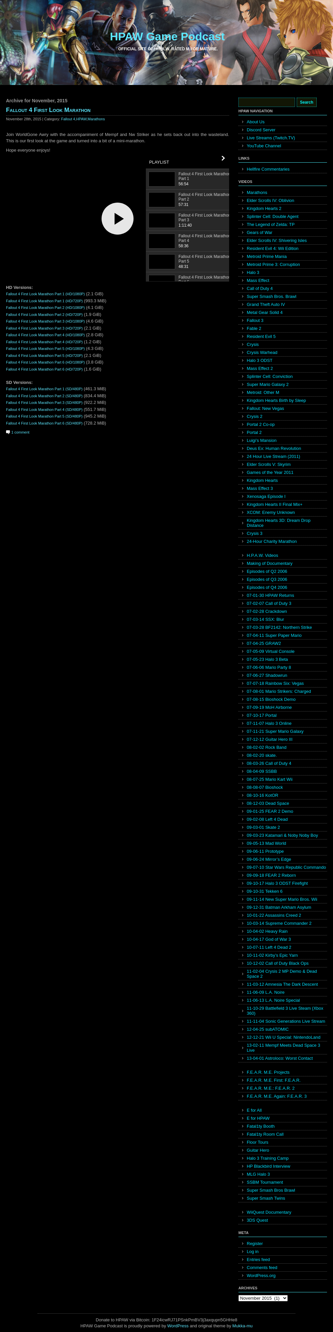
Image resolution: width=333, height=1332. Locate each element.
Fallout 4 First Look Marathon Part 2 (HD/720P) (44, 315)
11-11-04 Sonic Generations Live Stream (286, 1021)
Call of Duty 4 (260, 288)
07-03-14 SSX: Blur (265, 619)
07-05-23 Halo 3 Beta (267, 659)
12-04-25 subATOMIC (268, 1029)
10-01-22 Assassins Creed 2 (274, 915)
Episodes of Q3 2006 (267, 579)
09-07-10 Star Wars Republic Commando (286, 867)
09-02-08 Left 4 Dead (267, 819)
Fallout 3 (255, 320)
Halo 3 (253, 272)
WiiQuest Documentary (269, 1212)
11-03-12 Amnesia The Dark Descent (282, 984)
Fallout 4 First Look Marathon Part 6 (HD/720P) (44, 369)
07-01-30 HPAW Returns (270, 595)
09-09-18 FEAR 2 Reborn (271, 875)
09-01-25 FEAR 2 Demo (270, 811)
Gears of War (259, 232)
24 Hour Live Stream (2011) (273, 456)
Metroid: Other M (263, 392)
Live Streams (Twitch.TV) (271, 137)
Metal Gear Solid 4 (265, 312)
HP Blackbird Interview (268, 1166)
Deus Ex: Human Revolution (274, 448)
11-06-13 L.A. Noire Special (273, 1000)
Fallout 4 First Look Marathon (48, 110)
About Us (255, 121)
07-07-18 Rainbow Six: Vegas (275, 683)
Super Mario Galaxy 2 (268, 384)
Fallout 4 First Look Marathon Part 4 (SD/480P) (44, 410)
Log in (252, 1251)
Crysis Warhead (262, 352)
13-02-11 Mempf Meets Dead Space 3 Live (283, 1048)
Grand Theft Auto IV (266, 304)
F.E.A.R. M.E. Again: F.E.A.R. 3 (277, 1096)
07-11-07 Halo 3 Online (269, 723)
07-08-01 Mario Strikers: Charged (279, 691)
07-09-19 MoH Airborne (269, 707)
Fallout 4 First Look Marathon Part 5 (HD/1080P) (45, 349)
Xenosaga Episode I (266, 496)
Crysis (253, 344)
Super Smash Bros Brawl (271, 1190)
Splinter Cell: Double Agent (272, 216)
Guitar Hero (258, 1150)
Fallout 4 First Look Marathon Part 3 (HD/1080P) (45, 321)
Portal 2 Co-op (261, 424)
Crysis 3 (254, 533)
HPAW (81, 119)
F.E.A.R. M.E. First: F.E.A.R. (274, 1080)
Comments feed (262, 1267)
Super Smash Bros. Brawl (271, 296)
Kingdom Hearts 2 (264, 208)
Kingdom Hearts (262, 480)
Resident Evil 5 (261, 336)
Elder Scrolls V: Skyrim (269, 464)
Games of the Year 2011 (270, 472)
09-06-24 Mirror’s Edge (269, 859)
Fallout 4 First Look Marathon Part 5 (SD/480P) (44, 416)
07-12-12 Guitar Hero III (269, 739)
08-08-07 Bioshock (265, 787)
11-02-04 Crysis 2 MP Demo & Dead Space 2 (282, 974)
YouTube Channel (264, 145)
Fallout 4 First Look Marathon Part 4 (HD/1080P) (45, 335)
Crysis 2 (254, 416)
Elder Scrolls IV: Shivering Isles (277, 240)
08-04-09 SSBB (262, 771)
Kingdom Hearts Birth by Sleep (276, 400)
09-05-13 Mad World (266, 843)
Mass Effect (258, 280)
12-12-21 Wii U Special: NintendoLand (283, 1037)
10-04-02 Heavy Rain (267, 931)
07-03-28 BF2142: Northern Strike (279, 627)
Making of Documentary (269, 563)
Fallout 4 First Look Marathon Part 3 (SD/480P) (44, 403)
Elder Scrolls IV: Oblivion (270, 200)
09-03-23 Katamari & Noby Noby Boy (282, 835)
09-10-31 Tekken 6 (264, 891)
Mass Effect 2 (260, 368)
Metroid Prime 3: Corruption (273, 264)
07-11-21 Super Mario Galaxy (275, 731)
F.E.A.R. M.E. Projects (268, 1072)
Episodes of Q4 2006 (267, 587)
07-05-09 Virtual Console (271, 651)
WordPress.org (261, 1275)
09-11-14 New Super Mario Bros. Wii (282, 899)
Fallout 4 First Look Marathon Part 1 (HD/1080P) (45, 294)
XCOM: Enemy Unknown (271, 512)
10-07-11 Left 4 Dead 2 (269, 947)
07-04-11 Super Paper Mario (274, 635)
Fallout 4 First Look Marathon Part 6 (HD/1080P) (45, 362)
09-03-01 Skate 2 (263, 827)
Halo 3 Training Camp (268, 1158)
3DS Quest (257, 1220)
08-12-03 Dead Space (268, 803)
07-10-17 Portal (262, 715)
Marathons (96, 119)
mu (250, 1325)
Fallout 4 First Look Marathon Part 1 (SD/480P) (44, 389)
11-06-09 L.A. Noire (265, 992)
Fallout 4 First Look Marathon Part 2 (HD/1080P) (45, 308)
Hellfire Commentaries (268, 169)
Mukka (238, 1325)
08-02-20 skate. (262, 755)
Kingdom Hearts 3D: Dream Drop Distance (278, 523)
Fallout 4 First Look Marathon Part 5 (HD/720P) (44, 356)
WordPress (177, 1325)
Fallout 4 (68, 119)
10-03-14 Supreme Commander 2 (279, 923)
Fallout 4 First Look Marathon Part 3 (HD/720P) (44, 328)
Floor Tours (257, 1142)
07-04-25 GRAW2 (264, 643)
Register (255, 1243)
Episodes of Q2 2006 (267, 571)
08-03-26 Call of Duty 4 (269, 763)
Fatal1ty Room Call (265, 1134)
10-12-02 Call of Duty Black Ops (278, 963)
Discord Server (261, 129)
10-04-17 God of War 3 (269, 939)
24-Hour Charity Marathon (272, 541)
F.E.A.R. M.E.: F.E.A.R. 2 (271, 1088)
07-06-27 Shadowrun (267, 675)
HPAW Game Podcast (167, 36)
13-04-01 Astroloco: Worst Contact (280, 1058)
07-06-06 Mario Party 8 (269, 667)
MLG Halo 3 (258, 1174)
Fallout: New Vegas (265, 408)
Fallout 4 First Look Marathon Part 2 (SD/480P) (44, 396)
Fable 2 (254, 328)
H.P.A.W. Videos (262, 555)
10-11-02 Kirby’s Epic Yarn (272, 955)
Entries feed (258, 1259)
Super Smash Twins (266, 1198)
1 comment (20, 432)
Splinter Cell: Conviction (270, 376)
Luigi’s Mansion (261, 440)
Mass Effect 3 (260, 488)
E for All (254, 1110)
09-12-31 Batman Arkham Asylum (279, 907)
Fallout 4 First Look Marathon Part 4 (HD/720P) (44, 342)
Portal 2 (254, 432)
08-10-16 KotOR (262, 795)
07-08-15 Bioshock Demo (271, 699)
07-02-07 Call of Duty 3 (269, 603)
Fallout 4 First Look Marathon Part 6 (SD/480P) (44, 423)
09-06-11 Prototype (265, 851)
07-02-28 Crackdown (267, 611)
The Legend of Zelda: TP (271, 224)
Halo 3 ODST (259, 360)
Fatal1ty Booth (261, 1126)
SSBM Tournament (265, 1182)
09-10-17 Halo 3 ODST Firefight (277, 883)
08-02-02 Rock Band (266, 747)
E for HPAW (258, 1118)
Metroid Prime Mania (267, 256)
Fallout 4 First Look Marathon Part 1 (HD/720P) (44, 301)
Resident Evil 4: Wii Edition (272, 248)
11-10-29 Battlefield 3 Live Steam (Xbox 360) (285, 1011)
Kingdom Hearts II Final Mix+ (274, 504)
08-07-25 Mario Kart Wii (269, 779)
